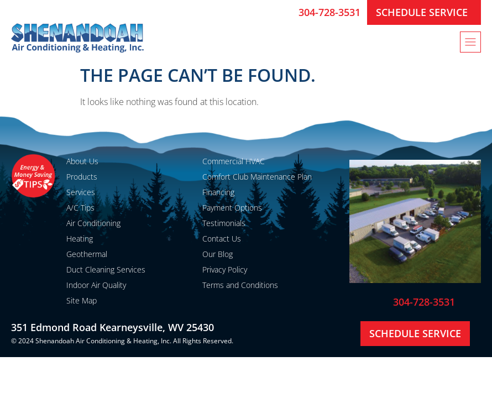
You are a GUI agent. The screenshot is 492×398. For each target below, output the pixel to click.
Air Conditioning (93, 223)
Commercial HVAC (233, 161)
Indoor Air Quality (96, 285)
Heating (79, 238)
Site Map (81, 300)
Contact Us (221, 238)
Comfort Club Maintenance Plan (257, 176)
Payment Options (232, 207)
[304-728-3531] (285, 12)
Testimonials (223, 223)
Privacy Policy (224, 269)
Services (80, 192)
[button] (470, 42)
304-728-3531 (329, 12)
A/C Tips (80, 207)
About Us (82, 161)
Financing (218, 192)
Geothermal (86, 254)
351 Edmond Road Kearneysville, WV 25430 (112, 327)
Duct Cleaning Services (105, 269)
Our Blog (217, 254)
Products (81, 176)
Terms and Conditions (240, 285)
